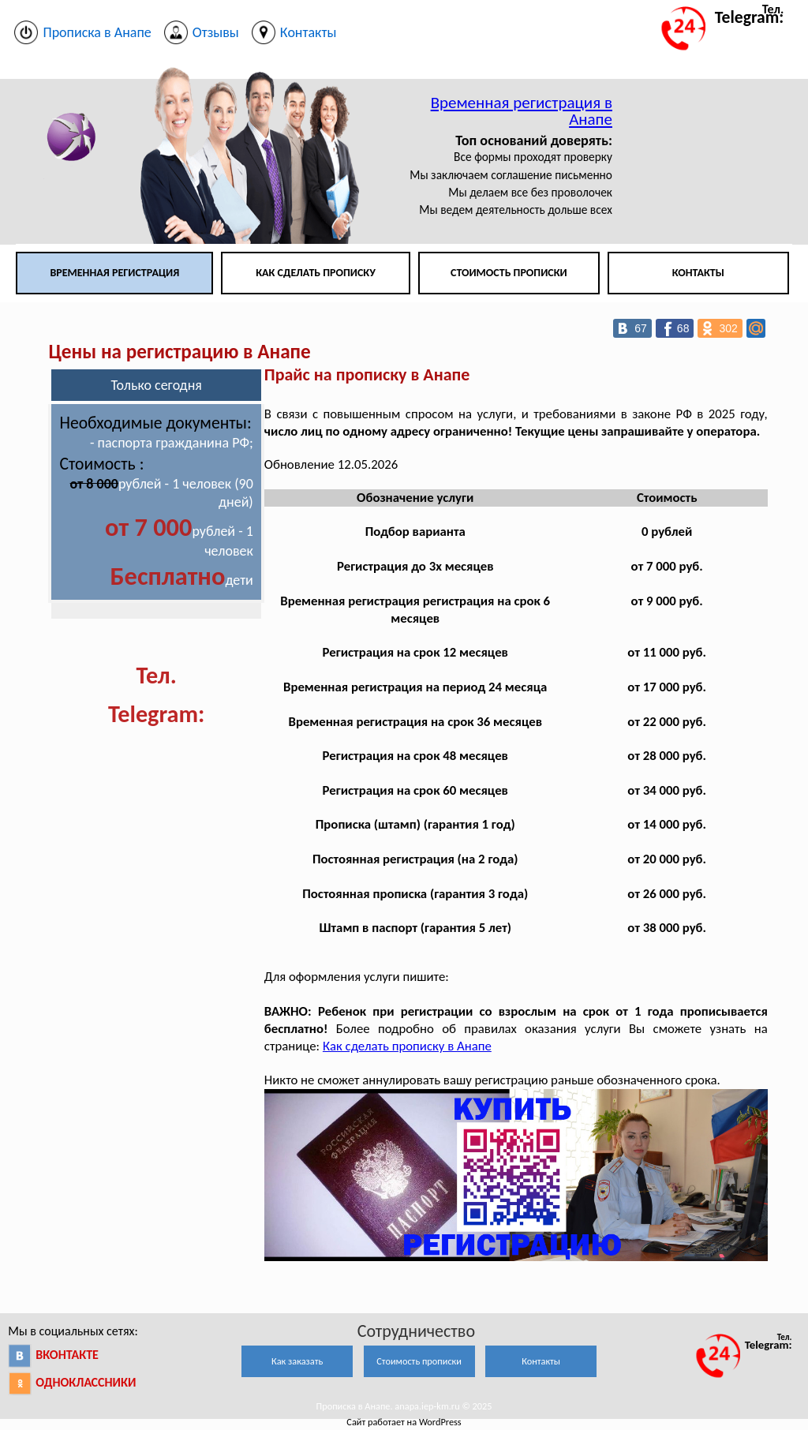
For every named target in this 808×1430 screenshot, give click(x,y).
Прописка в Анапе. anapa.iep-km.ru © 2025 (404, 1406)
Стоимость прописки (509, 272)
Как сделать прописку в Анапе (407, 1046)
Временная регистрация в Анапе (521, 110)
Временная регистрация (114, 272)
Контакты (698, 272)
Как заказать (297, 1361)
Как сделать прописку (316, 272)
